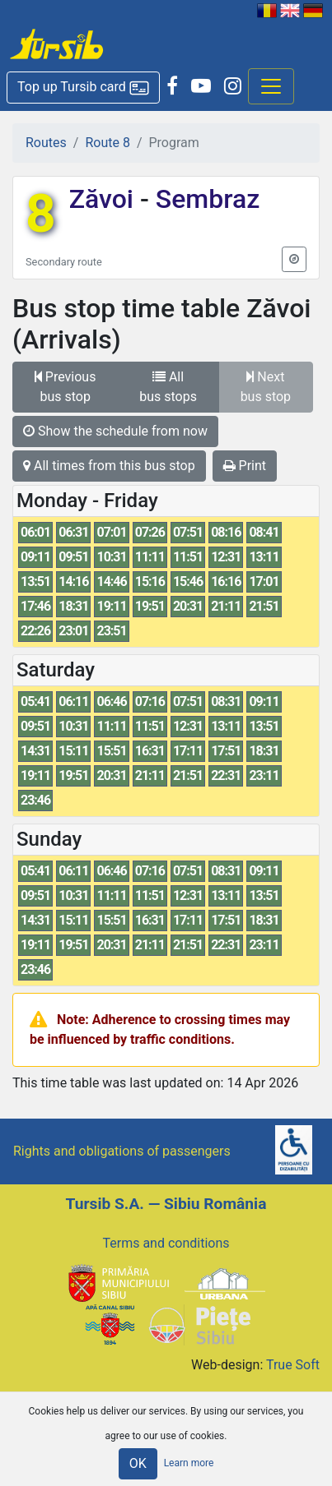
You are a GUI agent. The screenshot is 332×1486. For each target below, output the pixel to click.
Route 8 (107, 142)
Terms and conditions (165, 1243)
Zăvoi (104, 199)
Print (244, 465)
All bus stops (168, 386)
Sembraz (204, 199)
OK (138, 1463)
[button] (83, 88)
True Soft (293, 1365)
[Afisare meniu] (271, 86)
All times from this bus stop (109, 465)
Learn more (189, 1463)
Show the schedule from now (115, 431)
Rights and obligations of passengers (122, 1151)
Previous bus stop (65, 386)
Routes (46, 142)
